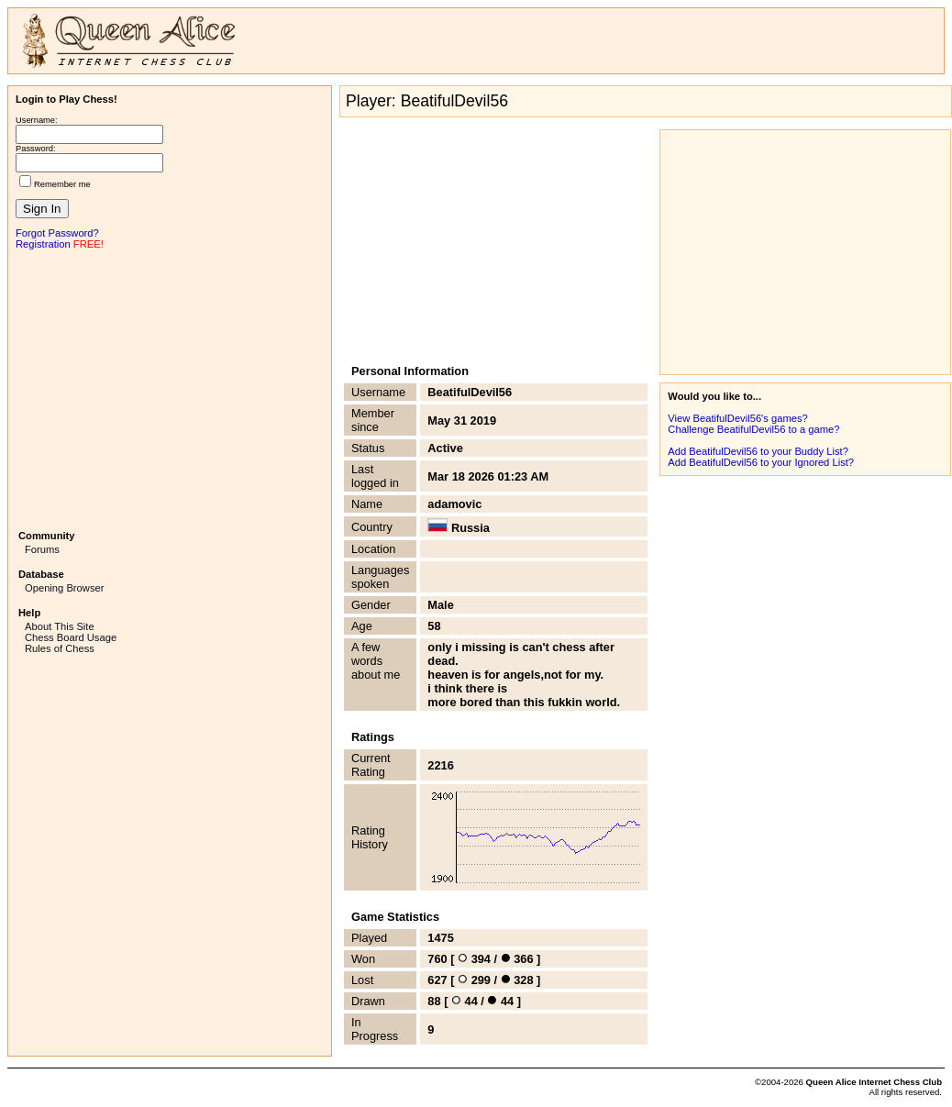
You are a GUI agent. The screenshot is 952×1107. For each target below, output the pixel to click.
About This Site (59, 626)
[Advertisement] (170, 388)
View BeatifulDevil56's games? (737, 418)
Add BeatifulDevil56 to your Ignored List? (761, 462)
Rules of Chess (59, 648)
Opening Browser (64, 587)
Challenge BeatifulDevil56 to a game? (753, 429)
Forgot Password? (57, 232)
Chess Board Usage (70, 637)
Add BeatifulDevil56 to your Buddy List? (758, 451)
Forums (42, 549)
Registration (43, 243)
